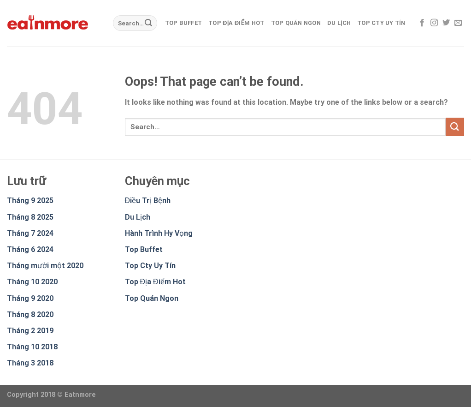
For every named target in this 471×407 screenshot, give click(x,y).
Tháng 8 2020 (30, 314)
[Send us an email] (458, 23)
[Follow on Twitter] (446, 23)
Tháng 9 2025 (30, 200)
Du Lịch (339, 22)
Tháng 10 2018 (32, 346)
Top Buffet (183, 22)
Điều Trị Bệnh (148, 200)
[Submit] (148, 23)
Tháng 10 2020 (32, 281)
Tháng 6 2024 (30, 249)
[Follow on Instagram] (434, 23)
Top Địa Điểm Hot (236, 22)
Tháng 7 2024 (30, 233)
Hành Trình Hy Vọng (159, 233)
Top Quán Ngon (296, 22)
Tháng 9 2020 (30, 298)
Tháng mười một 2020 (45, 265)
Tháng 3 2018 (30, 363)
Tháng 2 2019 (30, 330)
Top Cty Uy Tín (381, 22)
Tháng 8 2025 (30, 217)
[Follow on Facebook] (422, 23)
